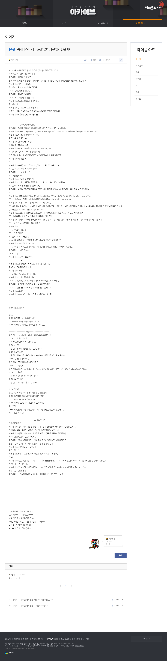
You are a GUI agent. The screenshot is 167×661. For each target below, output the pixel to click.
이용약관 (26, 639)
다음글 (13, 606)
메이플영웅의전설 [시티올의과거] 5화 (34, 606)
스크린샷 (139, 66)
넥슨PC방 (86, 639)
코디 (137, 86)
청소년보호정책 (66, 639)
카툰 (137, 72)
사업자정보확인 (79, 646)
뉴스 (64, 23)
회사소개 (8, 639)
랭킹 (24, 23)
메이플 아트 (142, 23)
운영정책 (77, 639)
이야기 (138, 59)
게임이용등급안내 (37, 639)
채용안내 (17, 639)
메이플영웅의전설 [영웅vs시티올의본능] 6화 (36, 600)
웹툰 (137, 92)
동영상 (138, 79)
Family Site (146, 639)
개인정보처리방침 (52, 639)
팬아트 (138, 99)
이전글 (13, 600)
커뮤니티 (103, 23)
